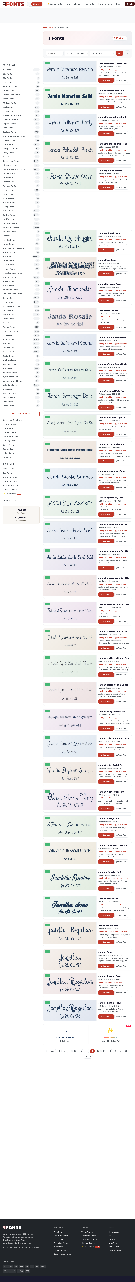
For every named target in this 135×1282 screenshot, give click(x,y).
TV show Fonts (10, 372)
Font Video (114, 1247)
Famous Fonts (9, 186)
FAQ (111, 1235)
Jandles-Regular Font (109, 976)
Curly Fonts (8, 157)
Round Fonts (9, 327)
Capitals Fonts (9, 124)
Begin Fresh (8, 445)
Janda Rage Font (107, 260)
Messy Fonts (8, 265)
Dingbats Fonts (10, 165)
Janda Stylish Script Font (111, 765)
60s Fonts (7, 78)
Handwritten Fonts (11, 227)
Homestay (7, 457)
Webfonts (58, 1247)
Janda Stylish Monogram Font (113, 738)
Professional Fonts (11, 306)
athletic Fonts (9, 103)
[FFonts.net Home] (13, 4)
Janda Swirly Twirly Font (111, 792)
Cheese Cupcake (10, 436)
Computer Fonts (10, 148)
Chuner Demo (9, 432)
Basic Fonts (8, 107)
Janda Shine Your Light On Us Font (116, 417)
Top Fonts (89, 4)
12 (75, 1051)
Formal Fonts (9, 202)
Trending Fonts (105, 4)
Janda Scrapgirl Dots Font (111, 391)
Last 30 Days (115, 1250)
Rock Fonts (8, 323)
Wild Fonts (8, 401)
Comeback (8, 428)
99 (126, 1051)
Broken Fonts (9, 111)
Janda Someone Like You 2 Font (114, 631)
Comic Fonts (8, 144)
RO (21, 1266)
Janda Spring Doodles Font (112, 711)
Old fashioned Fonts (12, 294)
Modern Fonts (9, 277)
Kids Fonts (8, 256)
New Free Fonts (73, 4)
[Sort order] (102, 53)
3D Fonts (7, 70)
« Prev (51, 1051)
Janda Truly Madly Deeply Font (114, 845)
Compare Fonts (10, 481)
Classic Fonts (9, 140)
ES (16, 1266)
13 (81, 1051)
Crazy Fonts (8, 153)
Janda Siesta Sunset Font (111, 471)
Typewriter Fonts (11, 377)
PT (37, 1266)
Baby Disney (8, 453)
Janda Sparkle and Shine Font (113, 658)
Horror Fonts (8, 244)
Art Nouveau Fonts (11, 94)
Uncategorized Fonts (12, 381)
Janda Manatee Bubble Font (112, 63)
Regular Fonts (9, 314)
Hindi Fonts (8, 236)
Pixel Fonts (8, 302)
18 (110, 1051)
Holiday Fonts (9, 240)
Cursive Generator (11, 489)
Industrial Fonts (10, 252)
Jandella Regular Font (109, 872)
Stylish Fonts (9, 356)
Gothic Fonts (9, 215)
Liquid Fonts (8, 260)
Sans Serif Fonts (10, 331)
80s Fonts (7, 82)
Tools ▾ (119, 4)
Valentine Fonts (10, 385)
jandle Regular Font (108, 925)
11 (69, 1051)
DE (10, 1266)
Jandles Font (105, 952)
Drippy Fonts (8, 177)
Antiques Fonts (10, 86)
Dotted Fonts (9, 173)
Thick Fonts (8, 368)
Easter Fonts (9, 182)
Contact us (114, 1232)
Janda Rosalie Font (108, 310)
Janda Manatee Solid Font (111, 90)
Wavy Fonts (8, 389)
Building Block (9, 441)
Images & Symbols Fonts (14, 248)
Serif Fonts (8, 343)
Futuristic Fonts (10, 211)
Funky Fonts (8, 207)
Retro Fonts (8, 319)
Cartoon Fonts (9, 132)
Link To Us (113, 1243)
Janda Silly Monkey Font (110, 498)
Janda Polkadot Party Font (112, 117)
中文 (42, 1266)
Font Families (60, 1250)
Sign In (130, 4)
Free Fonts (48, 27)
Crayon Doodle (10, 424)
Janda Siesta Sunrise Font (111, 444)
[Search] (36, 4)
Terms (112, 1239)
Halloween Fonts (10, 223)
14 (87, 1051)
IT (32, 1266)
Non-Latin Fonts (10, 290)
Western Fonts (9, 397)
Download (106, 80)
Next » (88, 1056)
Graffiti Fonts (9, 219)
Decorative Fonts (11, 161)
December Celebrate (12, 420)
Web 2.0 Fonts (9, 393)
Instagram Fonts (10, 485)
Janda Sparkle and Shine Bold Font (116, 685)
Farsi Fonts (8, 194)
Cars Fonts (8, 128)
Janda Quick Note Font (110, 170)
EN (5, 1266)
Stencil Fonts (9, 352)
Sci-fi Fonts (8, 335)
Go (119, 53)
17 (104, 1051)
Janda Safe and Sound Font (112, 337)
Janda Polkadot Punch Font (112, 144)
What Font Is (87, 1232)
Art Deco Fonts (10, 90)
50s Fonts (7, 74)
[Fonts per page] (76, 53)
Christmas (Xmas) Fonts (14, 136)
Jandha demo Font (108, 899)
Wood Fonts (8, 406)
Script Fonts (8, 339)
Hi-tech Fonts (9, 231)
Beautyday (8, 449)
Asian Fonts (8, 99)
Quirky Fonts (8, 310)
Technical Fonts (10, 360)
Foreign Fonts (9, 198)
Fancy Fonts (8, 190)
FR (27, 1266)
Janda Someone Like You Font (113, 604)
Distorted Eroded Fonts (14, 169)
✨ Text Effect (12, 494)
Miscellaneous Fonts (12, 273)
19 (116, 1051)
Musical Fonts (9, 285)
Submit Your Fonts (62, 1254)
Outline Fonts (9, 298)
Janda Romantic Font (109, 284)
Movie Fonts (8, 281)
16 (98, 1051)
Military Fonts (9, 269)
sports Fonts (9, 348)
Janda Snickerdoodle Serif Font (114, 524)
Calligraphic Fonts (11, 119)
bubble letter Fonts (12, 115)
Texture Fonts (9, 364)
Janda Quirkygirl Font (109, 233)
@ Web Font (121, 80)
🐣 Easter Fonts (54, 4)
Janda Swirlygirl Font (109, 818)
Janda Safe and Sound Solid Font (115, 364)
